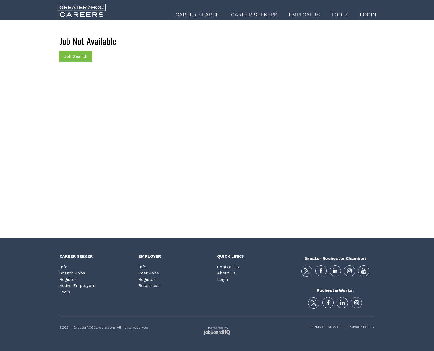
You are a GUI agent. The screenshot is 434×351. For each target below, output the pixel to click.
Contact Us (228, 266)
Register (67, 279)
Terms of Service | (328, 327)
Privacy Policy (360, 327)
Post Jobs (148, 273)
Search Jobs (72, 273)
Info (63, 266)
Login (368, 14)
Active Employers (77, 285)
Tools (340, 14)
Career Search (197, 14)
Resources (149, 285)
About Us (226, 273)
